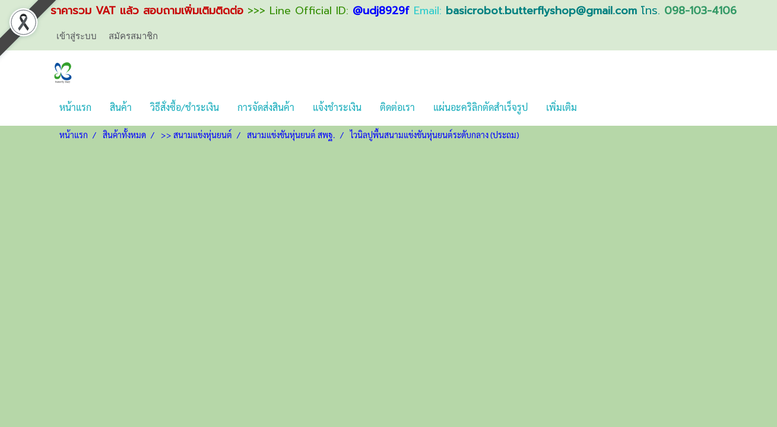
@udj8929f (381, 10)
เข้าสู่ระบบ (76, 36)
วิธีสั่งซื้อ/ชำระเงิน (184, 107)
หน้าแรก (75, 107)
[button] (596, 107)
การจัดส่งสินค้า (265, 107)
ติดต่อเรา (397, 107)
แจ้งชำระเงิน (337, 107)
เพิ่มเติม (561, 107)
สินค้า (121, 107)
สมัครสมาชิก (133, 36)
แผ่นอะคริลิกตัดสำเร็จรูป (480, 107)
